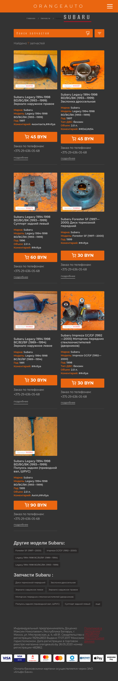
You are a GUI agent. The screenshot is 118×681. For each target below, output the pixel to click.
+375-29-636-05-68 (27, 151)
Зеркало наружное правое (63, 589)
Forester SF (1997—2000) (28, 550)
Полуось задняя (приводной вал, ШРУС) (37, 604)
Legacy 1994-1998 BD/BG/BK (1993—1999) (36, 564)
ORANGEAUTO (58, 6)
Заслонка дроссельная (63, 582)
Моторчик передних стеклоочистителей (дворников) (44, 596)
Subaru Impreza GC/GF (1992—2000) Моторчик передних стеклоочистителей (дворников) (82, 340)
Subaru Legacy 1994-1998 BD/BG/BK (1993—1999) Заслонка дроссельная (79, 98)
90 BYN (35, 505)
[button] (98, 604)
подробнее (21, 157)
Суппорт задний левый (77, 604)
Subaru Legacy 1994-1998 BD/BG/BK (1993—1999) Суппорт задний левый (32, 220)
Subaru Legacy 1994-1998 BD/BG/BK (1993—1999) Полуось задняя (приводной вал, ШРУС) (35, 466)
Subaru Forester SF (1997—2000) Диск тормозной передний (80, 223)
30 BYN (82, 255)
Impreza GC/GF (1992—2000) (62, 550)
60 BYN (35, 257)
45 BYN (35, 136)
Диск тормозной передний (30, 582)
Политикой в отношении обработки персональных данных (94, 635)
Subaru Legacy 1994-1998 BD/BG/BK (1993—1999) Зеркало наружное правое (34, 100)
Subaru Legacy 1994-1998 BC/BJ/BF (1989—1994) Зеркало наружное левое (33, 342)
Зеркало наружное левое (29, 589)
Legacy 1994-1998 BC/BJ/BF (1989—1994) (36, 557)
